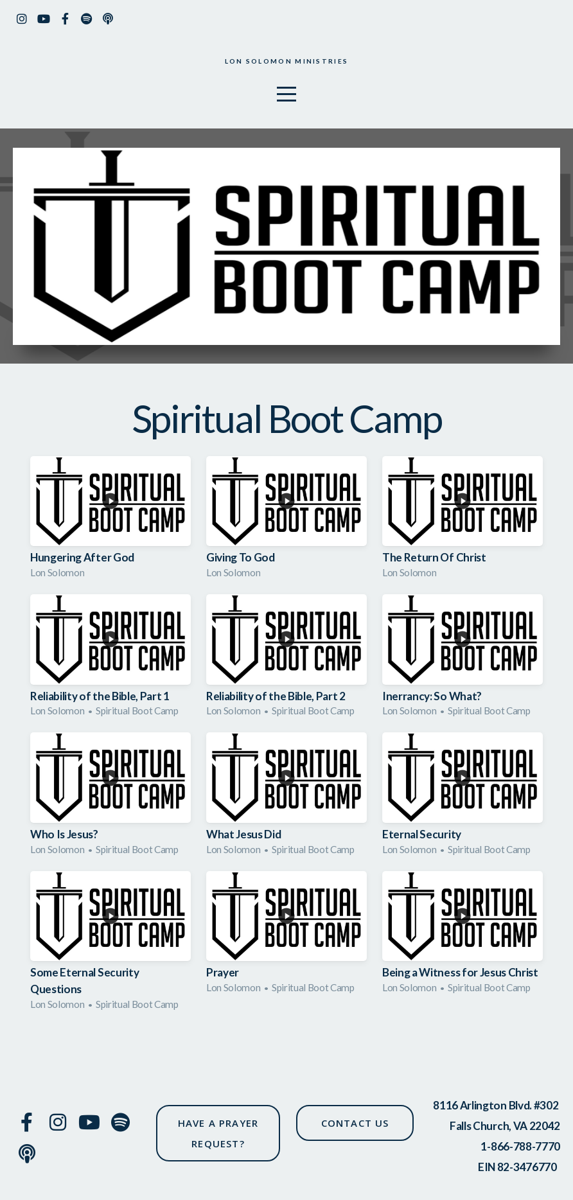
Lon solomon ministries (286, 62)
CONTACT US (355, 1122)
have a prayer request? (218, 1133)
